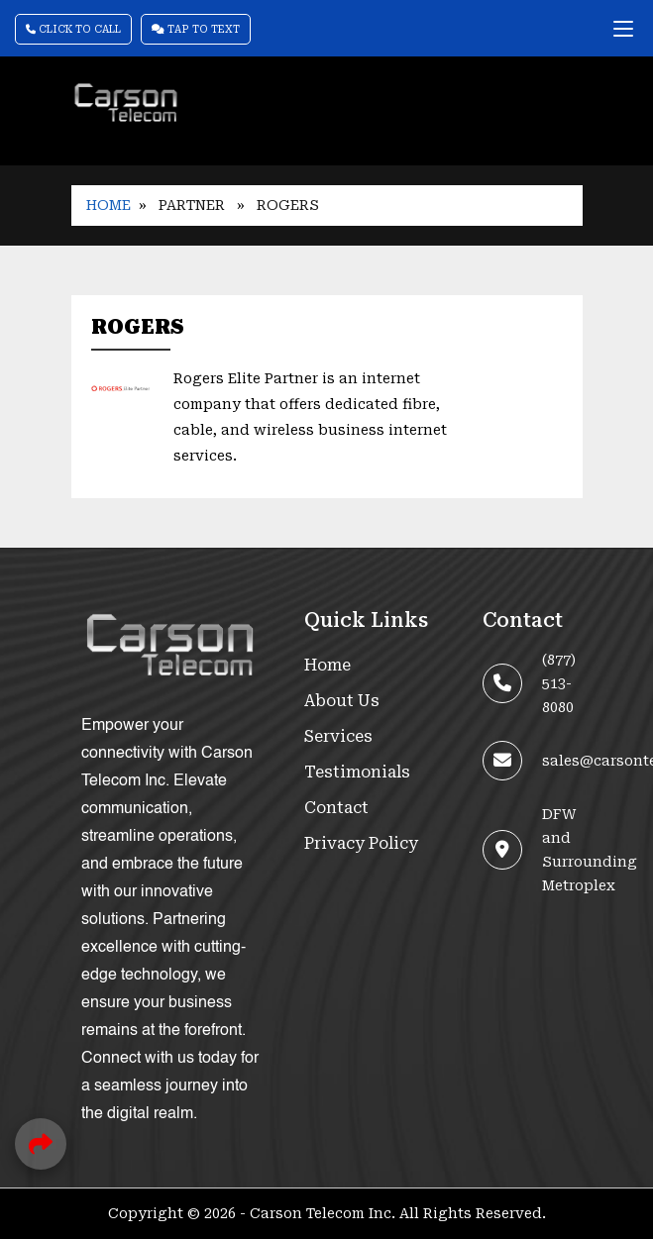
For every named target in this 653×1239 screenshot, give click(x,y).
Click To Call (73, 29)
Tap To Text (196, 29)
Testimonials (357, 772)
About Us (342, 700)
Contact (336, 807)
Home (108, 205)
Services (338, 736)
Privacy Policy (361, 843)
